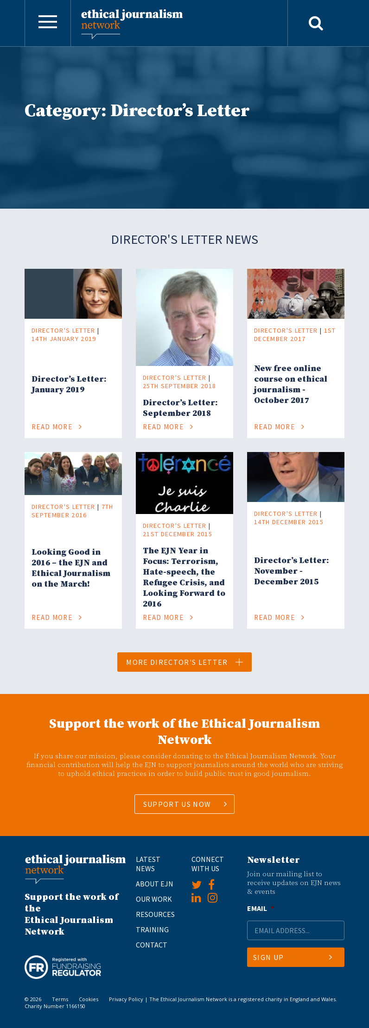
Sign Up (292, 957)
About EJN (154, 883)
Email (260, 908)
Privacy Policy (126, 999)
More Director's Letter (185, 662)
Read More (57, 426)
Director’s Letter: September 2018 (180, 408)
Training (152, 929)
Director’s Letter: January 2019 (69, 384)
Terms (60, 999)
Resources (155, 914)
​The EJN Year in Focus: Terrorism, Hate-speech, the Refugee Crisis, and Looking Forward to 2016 (184, 577)
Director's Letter (63, 330)
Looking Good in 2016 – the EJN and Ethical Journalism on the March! (71, 568)
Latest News (148, 864)
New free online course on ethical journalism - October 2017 (290, 384)
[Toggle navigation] (48, 23)
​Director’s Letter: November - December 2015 (291, 571)
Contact (151, 944)
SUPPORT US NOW (177, 804)
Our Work (154, 899)
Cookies (88, 999)
